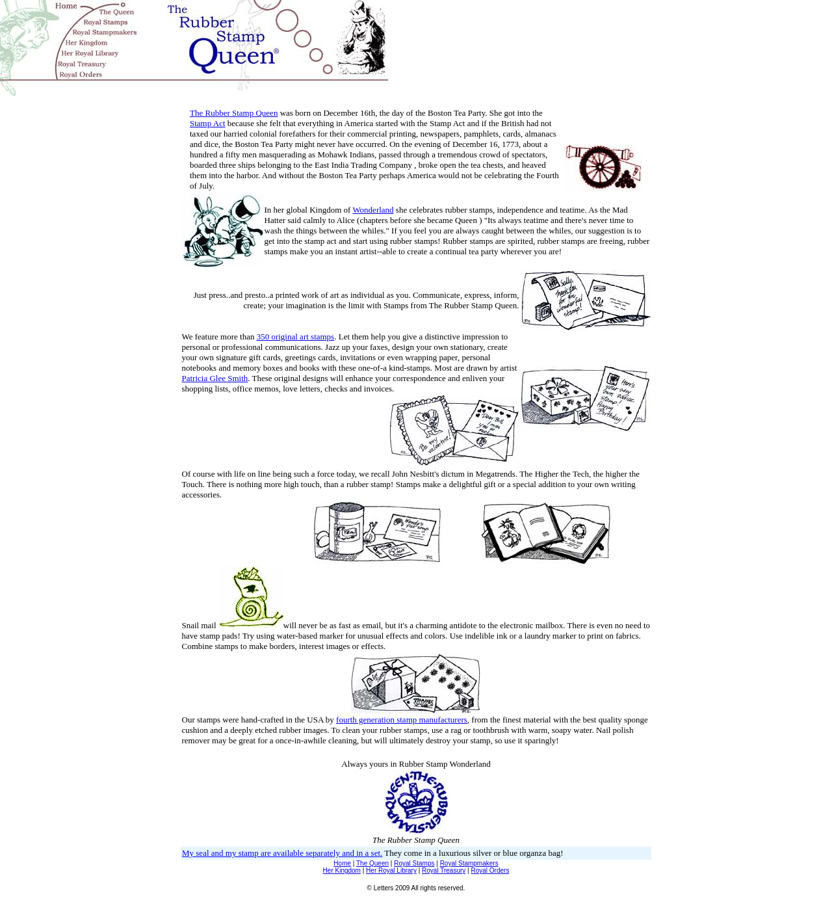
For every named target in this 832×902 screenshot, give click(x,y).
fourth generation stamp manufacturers (401, 719)
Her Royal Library (391, 870)
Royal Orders (490, 870)
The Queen (372, 863)
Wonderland (372, 210)
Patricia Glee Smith (215, 378)
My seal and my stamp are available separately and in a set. (282, 853)
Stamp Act (208, 123)
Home (342, 863)
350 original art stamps (296, 336)
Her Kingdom (342, 870)
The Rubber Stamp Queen (234, 113)
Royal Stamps (414, 863)
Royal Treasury (443, 870)
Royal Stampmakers (469, 863)
